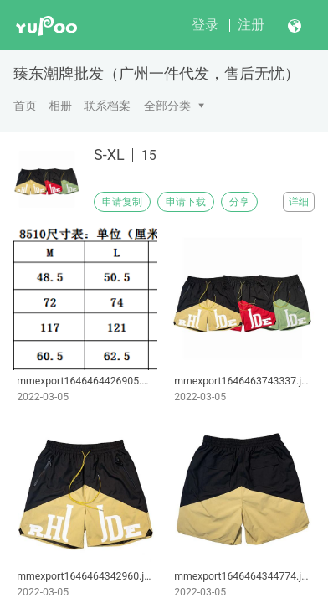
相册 (60, 105)
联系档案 (107, 105)
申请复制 (122, 202)
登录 (205, 25)
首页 (25, 105)
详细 (299, 202)
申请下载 (186, 202)
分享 (239, 202)
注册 (251, 25)
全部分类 (167, 105)
